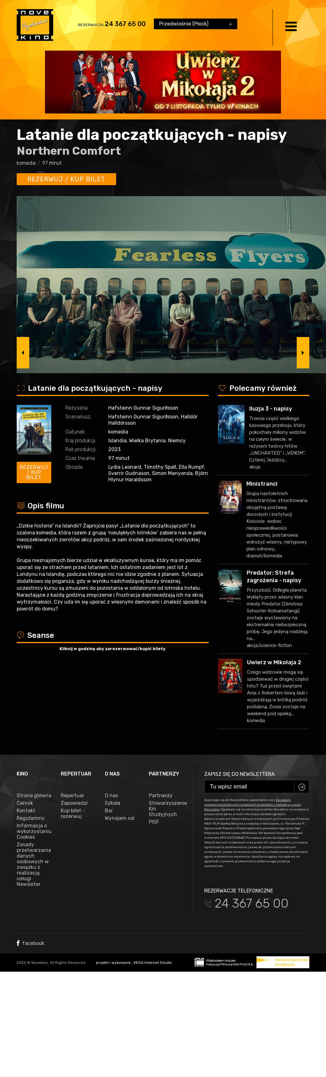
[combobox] (195, 24)
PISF (154, 822)
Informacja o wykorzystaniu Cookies (34, 831)
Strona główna (34, 795)
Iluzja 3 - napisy (270, 408)
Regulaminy (31, 818)
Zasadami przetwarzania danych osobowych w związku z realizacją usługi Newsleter (252, 804)
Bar (109, 811)
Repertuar (72, 795)
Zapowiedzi (74, 803)
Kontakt (26, 811)
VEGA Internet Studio (152, 962)
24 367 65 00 (125, 24)
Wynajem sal (119, 818)
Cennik (25, 803)
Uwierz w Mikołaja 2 (274, 662)
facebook (30, 943)
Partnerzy (160, 795)
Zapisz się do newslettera (239, 774)
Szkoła (112, 803)
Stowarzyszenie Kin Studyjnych (166, 808)
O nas (111, 795)
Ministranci (262, 483)
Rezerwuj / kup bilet (66, 179)
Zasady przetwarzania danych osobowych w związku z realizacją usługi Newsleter (34, 864)
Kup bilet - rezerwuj (73, 813)
